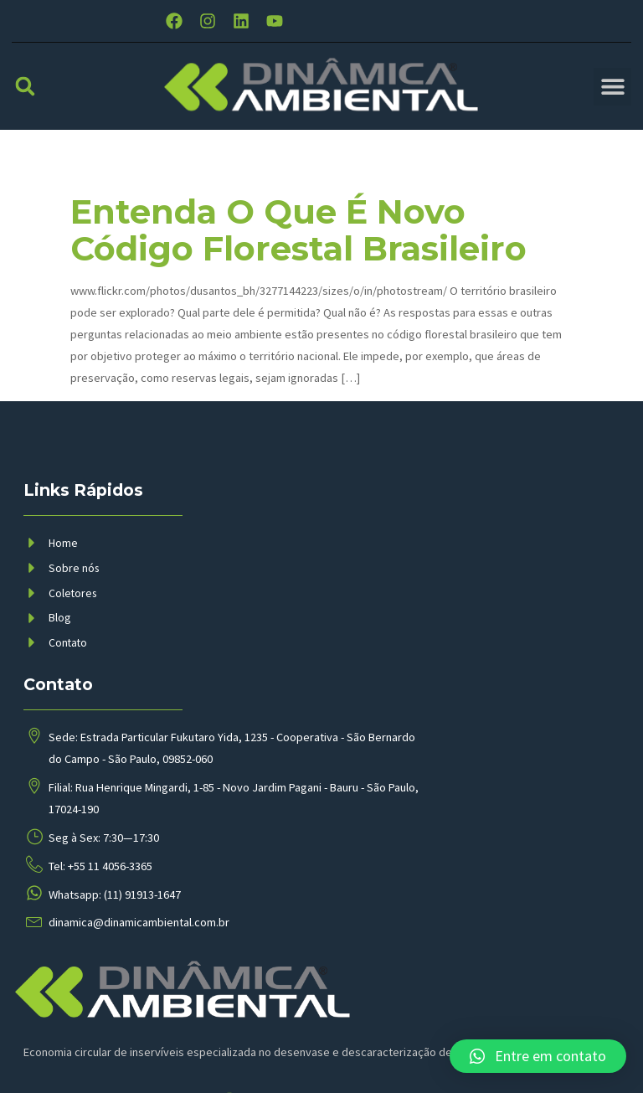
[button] (25, 102)
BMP (307, 1051)
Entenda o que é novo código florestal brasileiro (298, 247)
